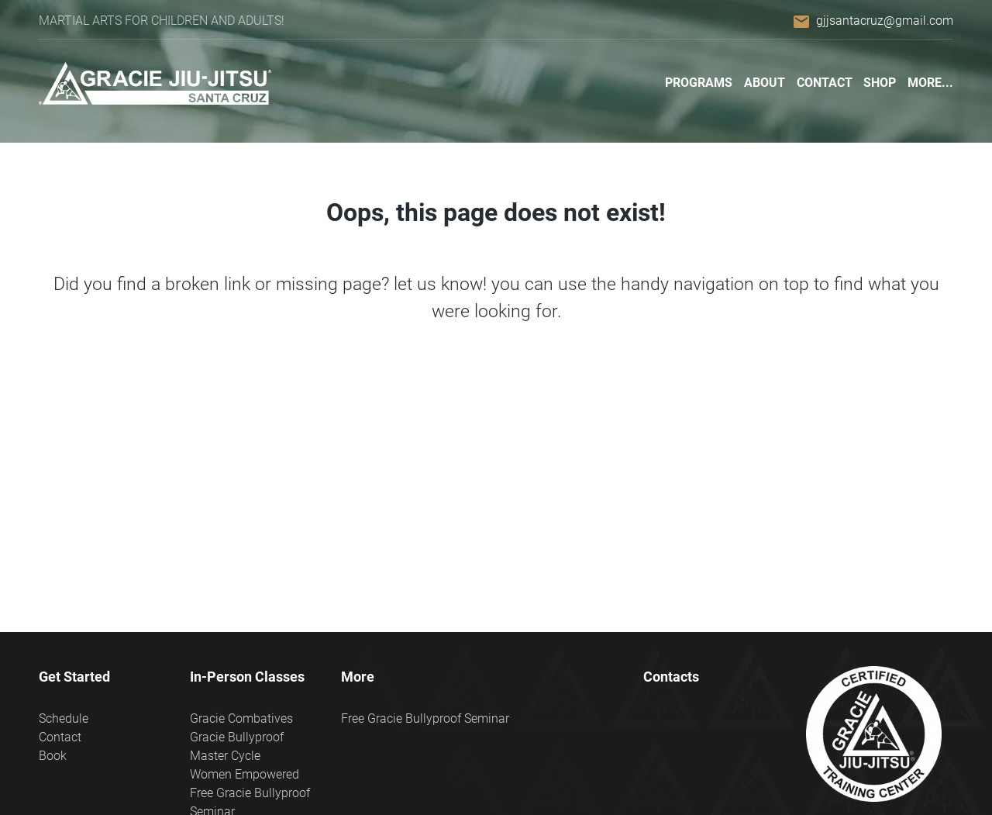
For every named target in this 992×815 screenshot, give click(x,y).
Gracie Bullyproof (237, 737)
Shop (879, 82)
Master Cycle (225, 755)
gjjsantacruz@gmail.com (884, 20)
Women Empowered (244, 774)
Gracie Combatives (241, 718)
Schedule (63, 718)
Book (53, 755)
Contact (824, 82)
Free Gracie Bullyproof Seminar (425, 718)
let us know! (440, 284)
